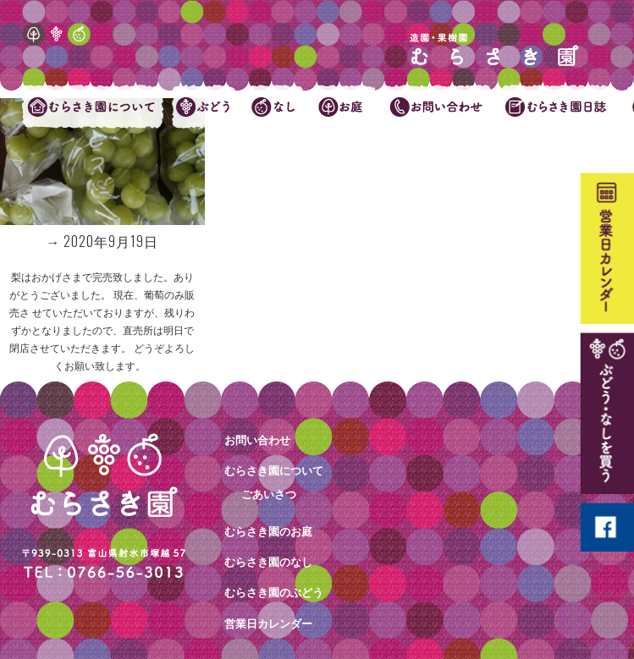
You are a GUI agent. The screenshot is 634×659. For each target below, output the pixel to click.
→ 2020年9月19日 (102, 241)
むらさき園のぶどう (273, 592)
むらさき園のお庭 (268, 531)
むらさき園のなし (268, 561)
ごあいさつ (268, 494)
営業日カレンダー (268, 623)
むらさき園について (273, 470)
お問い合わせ (257, 440)
